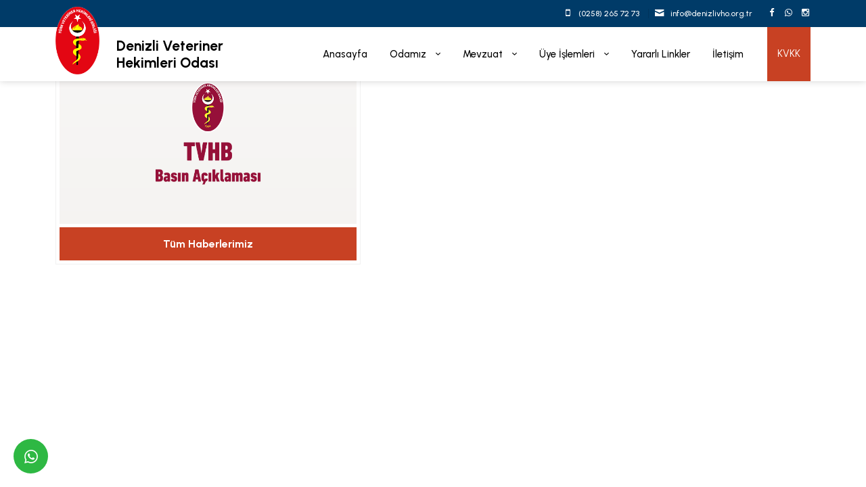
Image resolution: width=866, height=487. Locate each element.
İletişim (728, 54)
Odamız (409, 54)
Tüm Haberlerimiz (208, 243)
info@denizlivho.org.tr (711, 13)
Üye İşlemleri (568, 54)
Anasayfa (345, 54)
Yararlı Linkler (660, 54)
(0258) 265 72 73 (608, 13)
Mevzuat (484, 54)
